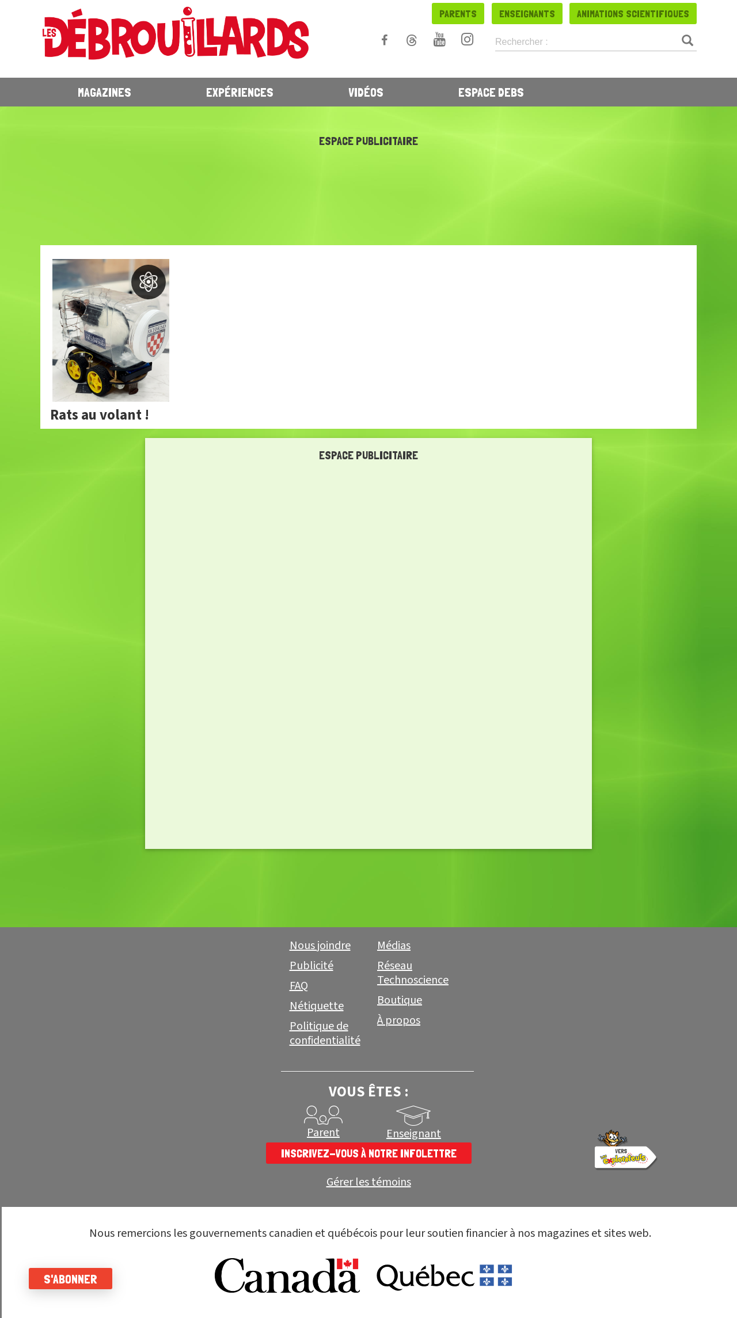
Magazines (104, 92)
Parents (458, 13)
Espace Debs (491, 92)
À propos (398, 1020)
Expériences (239, 92)
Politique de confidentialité (325, 1033)
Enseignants (527, 13)
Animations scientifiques (633, 13)
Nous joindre (320, 946)
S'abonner (70, 1278)
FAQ (299, 986)
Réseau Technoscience (413, 973)
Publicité (311, 966)
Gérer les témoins (368, 1182)
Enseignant (413, 1134)
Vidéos (365, 92)
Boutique (399, 1000)
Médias (394, 946)
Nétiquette (317, 1006)
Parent (323, 1133)
